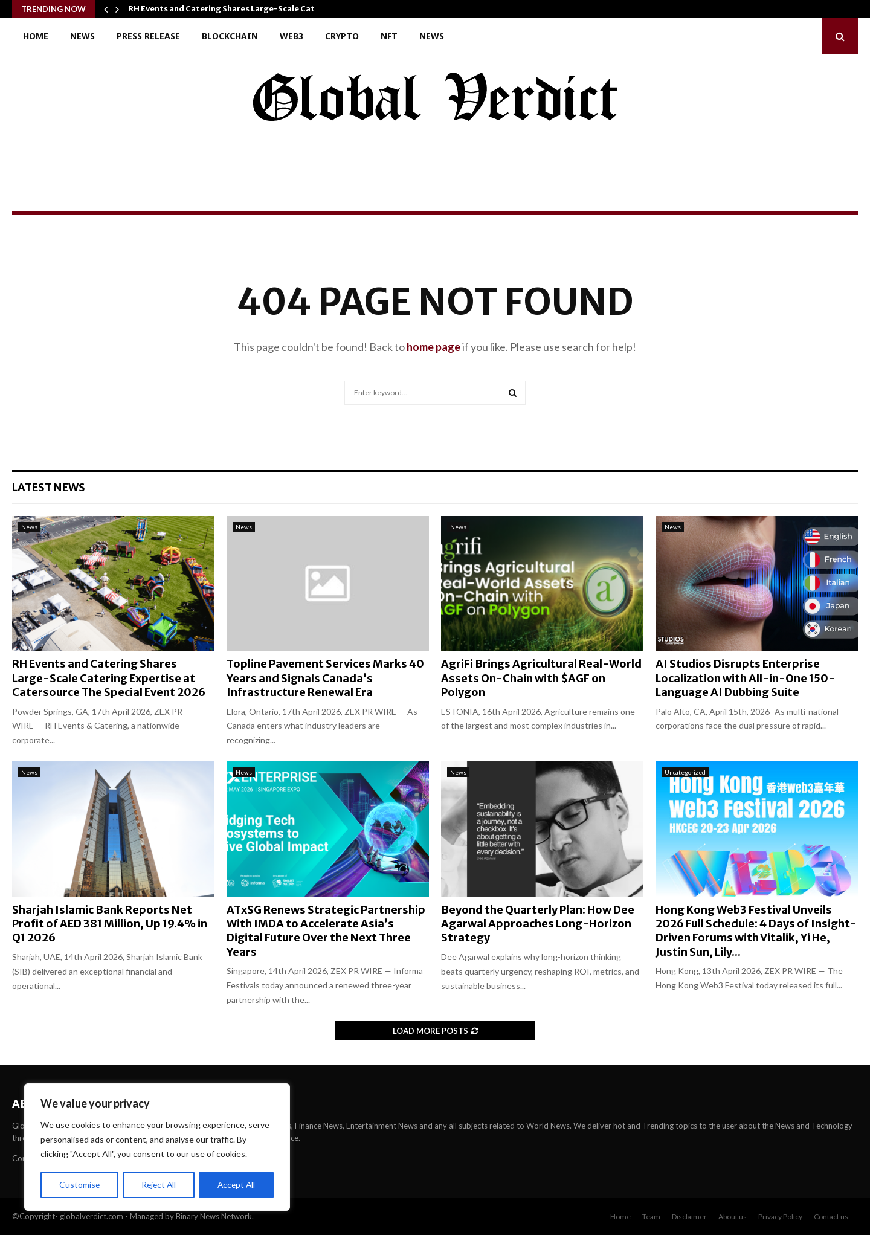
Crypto (342, 36)
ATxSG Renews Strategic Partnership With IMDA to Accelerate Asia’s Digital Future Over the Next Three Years (326, 931)
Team (651, 1216)
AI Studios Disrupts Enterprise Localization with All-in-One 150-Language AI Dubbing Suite (745, 678)
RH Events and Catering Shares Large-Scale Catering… (235, 9)
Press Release (148, 36)
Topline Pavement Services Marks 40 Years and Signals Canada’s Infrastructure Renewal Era (325, 678)
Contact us (831, 1216)
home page (433, 346)
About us (732, 1216)
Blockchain (230, 36)
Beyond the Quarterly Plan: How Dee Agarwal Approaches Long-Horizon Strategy (537, 924)
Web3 (291, 36)
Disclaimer (689, 1216)
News (82, 36)
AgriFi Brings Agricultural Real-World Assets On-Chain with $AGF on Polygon (541, 678)
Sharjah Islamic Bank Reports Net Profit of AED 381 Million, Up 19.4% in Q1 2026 (109, 924)
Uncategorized (685, 772)
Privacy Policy (780, 1216)
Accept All (236, 1184)
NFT (389, 36)
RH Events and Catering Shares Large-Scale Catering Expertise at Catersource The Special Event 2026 (108, 678)
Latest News (48, 487)
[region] (157, 1147)
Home (35, 36)
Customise (79, 1184)
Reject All (158, 1184)
